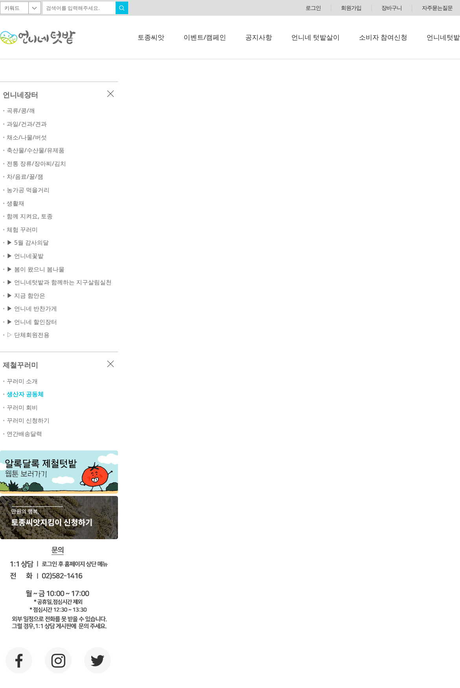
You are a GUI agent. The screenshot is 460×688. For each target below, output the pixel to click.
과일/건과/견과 (27, 124)
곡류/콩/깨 (21, 110)
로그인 (313, 7)
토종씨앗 (151, 37)
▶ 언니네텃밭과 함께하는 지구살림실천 (59, 282)
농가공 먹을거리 (28, 190)
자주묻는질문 (437, 7)
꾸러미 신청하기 (28, 420)
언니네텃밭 (443, 37)
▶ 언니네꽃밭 (25, 256)
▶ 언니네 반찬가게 (32, 308)
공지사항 (258, 37)
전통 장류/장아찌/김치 (36, 163)
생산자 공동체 (25, 394)
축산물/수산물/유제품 (35, 150)
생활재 (15, 203)
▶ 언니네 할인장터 (32, 322)
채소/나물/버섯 (27, 137)
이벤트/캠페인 (205, 37)
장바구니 (391, 7)
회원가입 (351, 7)
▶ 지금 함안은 (26, 295)
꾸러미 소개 (22, 381)
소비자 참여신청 (383, 37)
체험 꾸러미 (22, 229)
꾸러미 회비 (22, 407)
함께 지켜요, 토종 (30, 216)
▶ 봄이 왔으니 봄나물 (35, 269)
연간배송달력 (24, 434)
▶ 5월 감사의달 (28, 242)
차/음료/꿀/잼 (25, 176)
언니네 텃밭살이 (315, 37)
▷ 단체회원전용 (28, 335)
